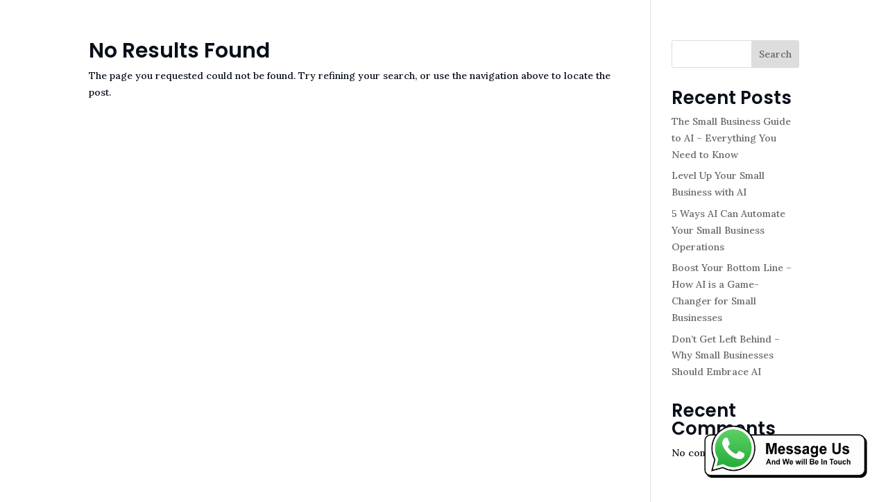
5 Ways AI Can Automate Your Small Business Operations (728, 230)
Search (775, 54)
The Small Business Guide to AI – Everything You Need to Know (731, 138)
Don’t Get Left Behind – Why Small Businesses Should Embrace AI (726, 356)
